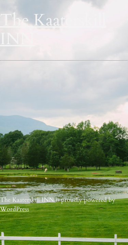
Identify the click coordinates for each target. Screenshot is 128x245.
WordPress (14, 209)
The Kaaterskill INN (53, 30)
